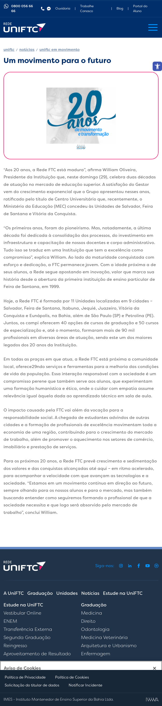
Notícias (90, 593)
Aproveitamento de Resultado (37, 654)
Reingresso (15, 645)
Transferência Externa (28, 629)
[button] (157, 66)
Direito (88, 621)
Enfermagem (95, 654)
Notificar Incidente (85, 685)
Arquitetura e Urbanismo (109, 645)
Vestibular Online (22, 613)
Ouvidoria (62, 8)
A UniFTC (14, 593)
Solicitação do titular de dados (32, 685)
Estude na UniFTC (123, 593)
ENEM (10, 621)
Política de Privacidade (25, 677)
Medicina (91, 613)
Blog (119, 8)
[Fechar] (154, 668)
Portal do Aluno (140, 8)
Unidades (67, 593)
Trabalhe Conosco (87, 8)
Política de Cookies (72, 677)
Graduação (40, 593)
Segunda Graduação (27, 637)
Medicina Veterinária (104, 637)
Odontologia (95, 629)
